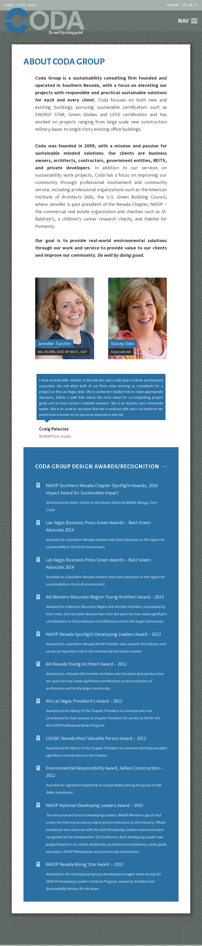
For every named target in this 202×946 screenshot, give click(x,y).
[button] (187, 20)
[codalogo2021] (45, 21)
